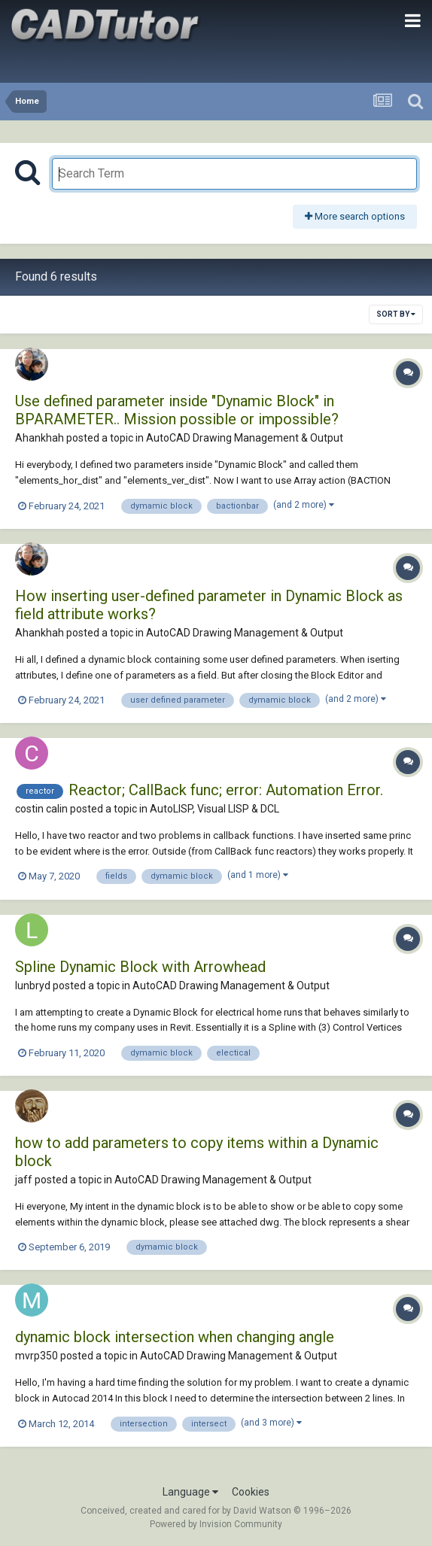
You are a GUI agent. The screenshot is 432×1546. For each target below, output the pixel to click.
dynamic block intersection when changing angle (174, 1337)
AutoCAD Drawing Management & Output (244, 438)
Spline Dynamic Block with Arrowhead (140, 967)
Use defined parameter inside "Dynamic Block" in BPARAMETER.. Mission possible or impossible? (177, 410)
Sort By (395, 314)
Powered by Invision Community (216, 1524)
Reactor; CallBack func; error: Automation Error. (225, 790)
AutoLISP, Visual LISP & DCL (214, 809)
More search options (355, 216)
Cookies (250, 1492)
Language (190, 1492)
